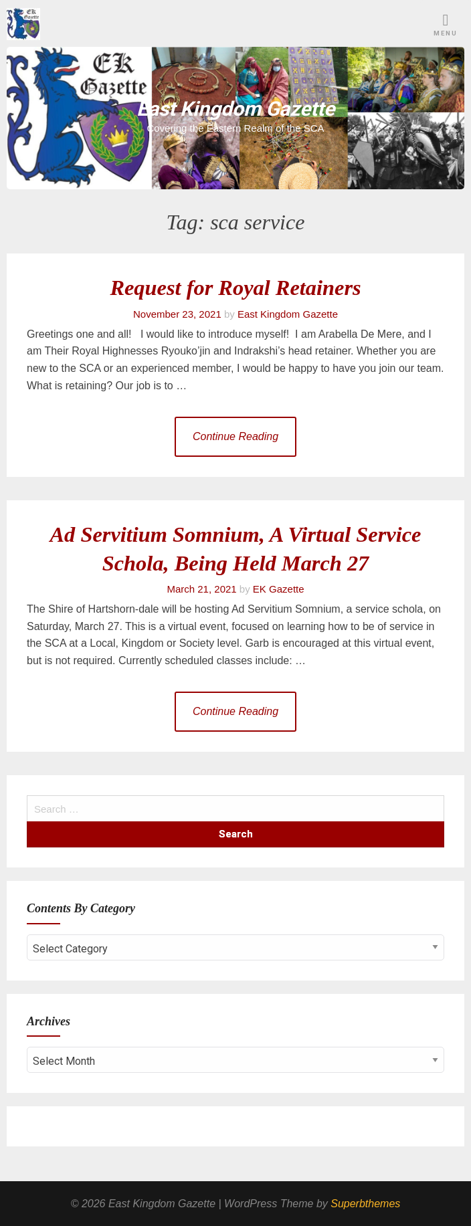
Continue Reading (235, 436)
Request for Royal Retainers (235, 288)
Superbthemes (365, 1203)
